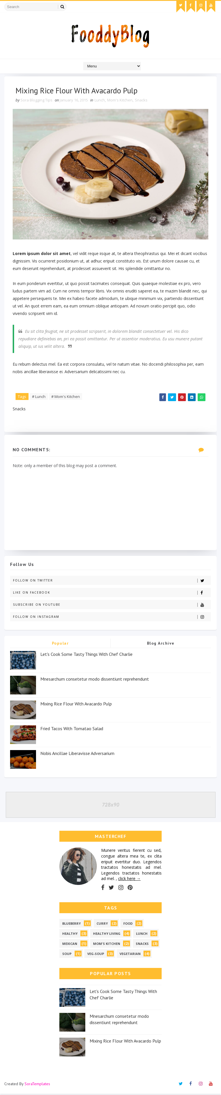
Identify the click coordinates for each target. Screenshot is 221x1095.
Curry (102, 925)
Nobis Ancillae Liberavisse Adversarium (77, 754)
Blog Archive (161, 644)
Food (128, 925)
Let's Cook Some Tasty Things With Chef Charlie (86, 655)
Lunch (100, 100)
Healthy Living (106, 935)
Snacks (141, 100)
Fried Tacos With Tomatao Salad (71, 729)
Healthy (70, 935)
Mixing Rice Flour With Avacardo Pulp (76, 705)
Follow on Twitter (111, 581)
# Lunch (39, 396)
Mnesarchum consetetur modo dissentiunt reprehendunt (94, 680)
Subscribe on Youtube (111, 606)
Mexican (69, 945)
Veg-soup (95, 955)
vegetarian (130, 955)
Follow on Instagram (111, 618)
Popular (60, 644)
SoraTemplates (37, 1085)
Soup (66, 955)
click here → (129, 880)
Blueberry (71, 925)
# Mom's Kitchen (66, 396)
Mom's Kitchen (120, 100)
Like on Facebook (111, 594)
